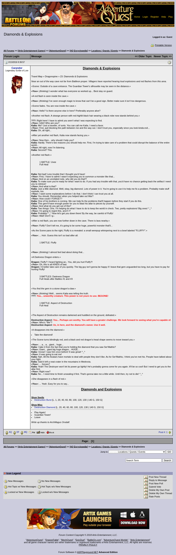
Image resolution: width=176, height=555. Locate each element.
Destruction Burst (42, 400)
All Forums (8, 51)
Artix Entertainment (140, 540)
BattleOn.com (94, 540)
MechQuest (67, 540)
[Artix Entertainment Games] (31, 51)
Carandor (16, 68)
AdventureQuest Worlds (116, 540)
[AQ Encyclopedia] (79, 51)
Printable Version (161, 45)
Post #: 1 (163, 432)
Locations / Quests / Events (104, 51)
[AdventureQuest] (57, 51)
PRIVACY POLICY (88, 545)
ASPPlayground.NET (87, 552)
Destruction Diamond (44, 407)
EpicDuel (80, 540)
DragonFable (52, 540)
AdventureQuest (35, 540)
